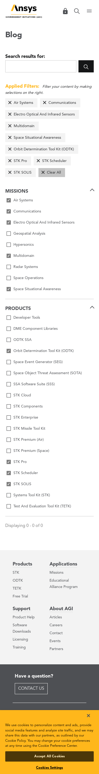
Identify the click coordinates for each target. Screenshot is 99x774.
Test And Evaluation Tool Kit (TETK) (42, 506)
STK (16, 572)
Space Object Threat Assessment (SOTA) (47, 373)
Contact (56, 633)
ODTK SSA (22, 340)
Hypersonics (23, 245)
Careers (55, 625)
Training (19, 647)
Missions (56, 572)
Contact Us (31, 689)
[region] (49, 742)
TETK (17, 588)
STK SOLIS (23, 172)
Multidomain (24, 126)
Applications (63, 564)
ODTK (18, 580)
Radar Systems (25, 267)
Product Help (24, 617)
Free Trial (20, 596)
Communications (62, 103)
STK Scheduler (54, 161)
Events (55, 641)
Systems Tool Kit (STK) (31, 495)
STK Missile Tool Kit (29, 428)
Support (21, 608)
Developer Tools (26, 317)
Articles (55, 617)
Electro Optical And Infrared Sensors (44, 114)
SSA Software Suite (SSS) (34, 384)
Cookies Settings (49, 768)
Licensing (20, 639)
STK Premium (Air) (28, 440)
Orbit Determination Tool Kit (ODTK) (44, 149)
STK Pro (20, 161)
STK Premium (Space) (31, 451)
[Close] (88, 715)
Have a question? (34, 676)
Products (22, 564)
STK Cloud (22, 395)
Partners (56, 649)
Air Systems (23, 103)
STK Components (28, 406)
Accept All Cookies (49, 756)
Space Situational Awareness (37, 138)
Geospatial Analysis (29, 233)
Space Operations (28, 278)
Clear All (54, 172)
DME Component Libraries (35, 329)
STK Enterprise (25, 417)
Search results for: (25, 56)
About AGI (61, 608)
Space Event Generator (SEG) (38, 362)
